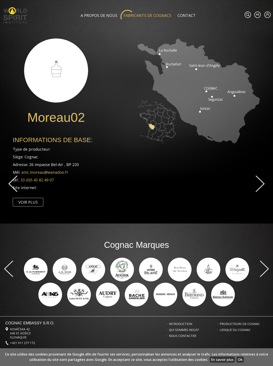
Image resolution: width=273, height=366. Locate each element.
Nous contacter (182, 336)
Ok (240, 359)
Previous (13, 184)
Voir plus (28, 202)
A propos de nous (99, 15)
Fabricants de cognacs (147, 15)
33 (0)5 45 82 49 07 (37, 179)
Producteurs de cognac (240, 324)
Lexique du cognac (235, 330)
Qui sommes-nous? (184, 330)
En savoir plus (222, 359)
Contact (186, 15)
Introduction (180, 324)
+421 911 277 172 (22, 343)
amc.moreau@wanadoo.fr (44, 172)
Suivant (260, 184)
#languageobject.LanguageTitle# (257, 14)
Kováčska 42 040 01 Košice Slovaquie (20, 333)
